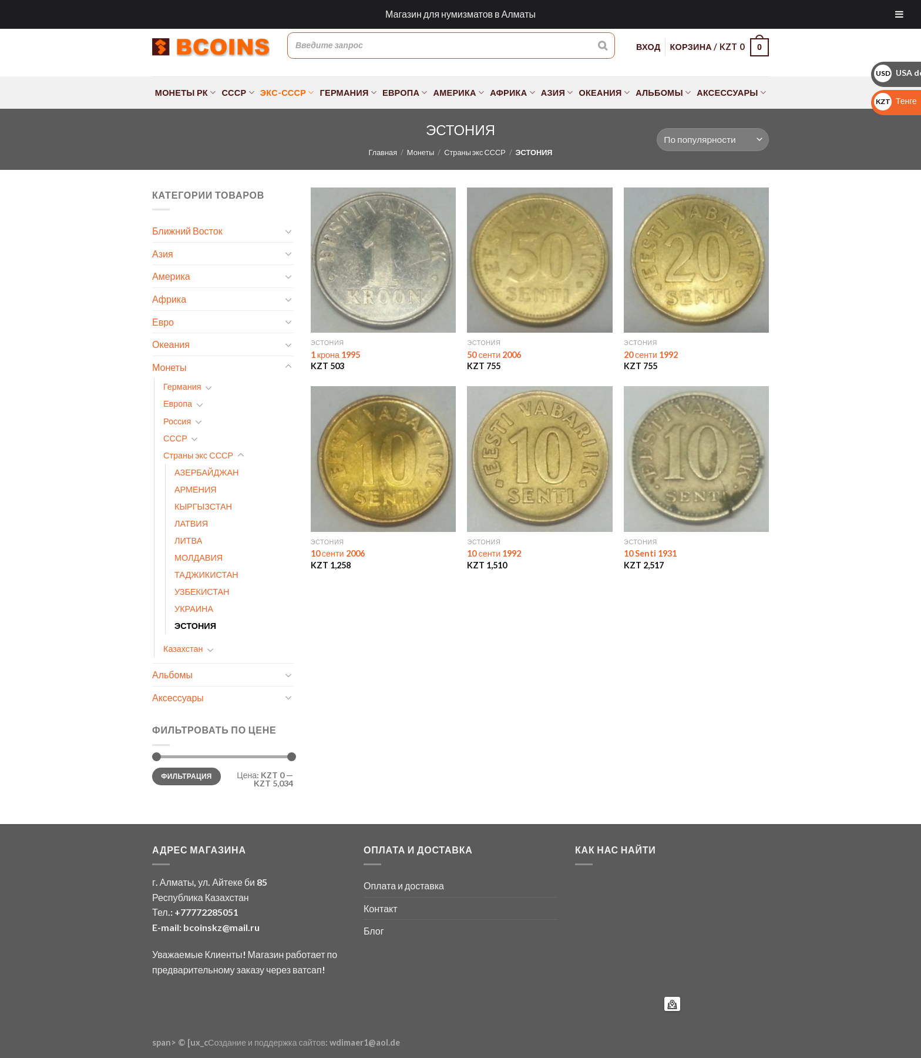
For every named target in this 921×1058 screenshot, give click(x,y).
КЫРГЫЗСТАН (203, 506)
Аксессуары (731, 92)
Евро (163, 321)
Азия (557, 92)
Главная (382, 152)
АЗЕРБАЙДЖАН (206, 472)
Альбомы (663, 92)
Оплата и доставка (404, 885)
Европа (405, 92)
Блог (374, 930)
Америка (459, 92)
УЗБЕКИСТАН (202, 592)
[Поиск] (602, 45)
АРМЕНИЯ (195, 489)
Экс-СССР (287, 92)
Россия (177, 421)
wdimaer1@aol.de (365, 1042)
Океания (604, 92)
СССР (237, 92)
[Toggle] (288, 231)
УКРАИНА (193, 609)
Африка (512, 92)
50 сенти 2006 (494, 355)
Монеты (421, 152)
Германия (348, 92)
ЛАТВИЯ (191, 523)
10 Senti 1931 (650, 553)
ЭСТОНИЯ (195, 626)
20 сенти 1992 (651, 355)
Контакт (381, 908)
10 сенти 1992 (494, 553)
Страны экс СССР (475, 152)
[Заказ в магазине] (713, 139)
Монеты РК (185, 92)
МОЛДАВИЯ (198, 558)
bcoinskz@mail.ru (221, 927)
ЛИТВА (188, 540)
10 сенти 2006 (338, 553)
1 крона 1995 (335, 355)
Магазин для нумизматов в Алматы (460, 13)
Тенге (895, 101)
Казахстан (183, 649)
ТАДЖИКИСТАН (206, 575)
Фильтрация (186, 776)
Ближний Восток (187, 230)
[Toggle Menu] (899, 14)
